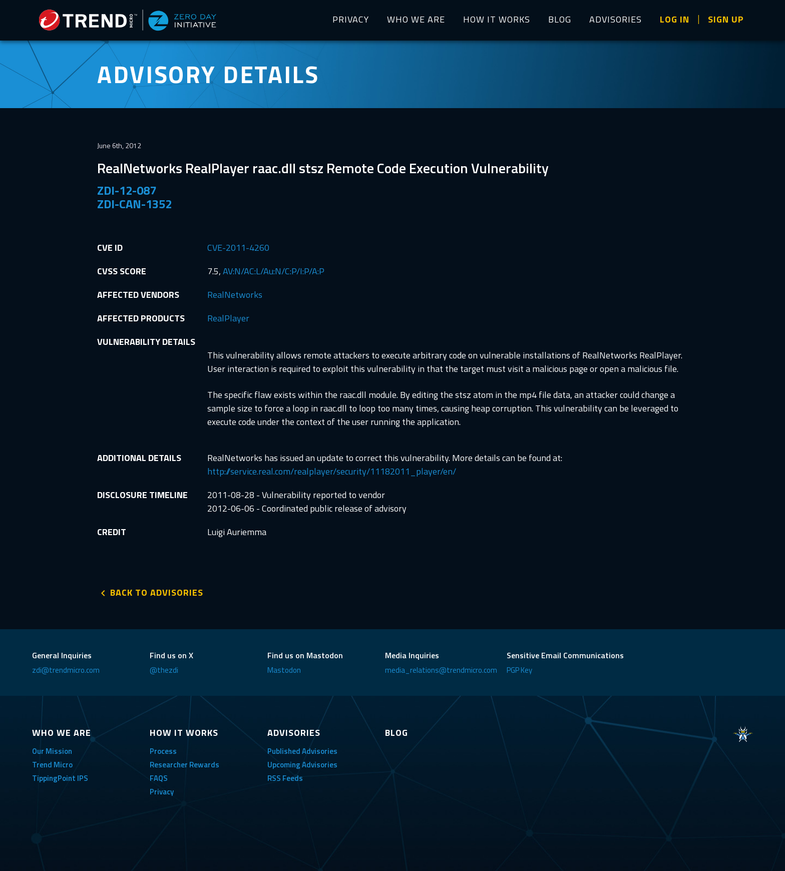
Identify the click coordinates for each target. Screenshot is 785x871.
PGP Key (519, 670)
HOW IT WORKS (496, 19)
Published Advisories (302, 751)
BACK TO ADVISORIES (156, 592)
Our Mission (52, 751)
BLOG (559, 19)
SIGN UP (726, 19)
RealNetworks (234, 294)
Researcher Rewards (184, 764)
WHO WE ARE (416, 19)
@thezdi (164, 670)
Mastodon (284, 670)
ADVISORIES (615, 19)
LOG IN (674, 19)
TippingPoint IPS (60, 778)
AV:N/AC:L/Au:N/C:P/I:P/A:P (273, 271)
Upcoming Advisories (302, 764)
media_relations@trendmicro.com (441, 670)
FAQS (159, 778)
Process (163, 751)
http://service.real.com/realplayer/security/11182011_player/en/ (331, 471)
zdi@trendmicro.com (66, 670)
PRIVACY (350, 19)
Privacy (162, 791)
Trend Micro (52, 764)
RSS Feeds (285, 778)
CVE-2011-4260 (238, 247)
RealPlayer (228, 318)
